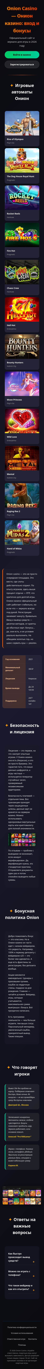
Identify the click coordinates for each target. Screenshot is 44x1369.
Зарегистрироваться (22, 64)
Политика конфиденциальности (21, 1327)
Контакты (32, 1339)
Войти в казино (22, 54)
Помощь (22, 1345)
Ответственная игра (16, 1339)
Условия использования (22, 1333)
